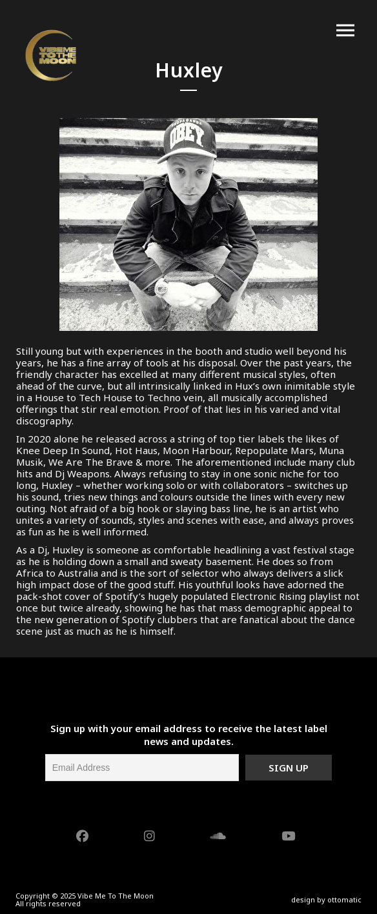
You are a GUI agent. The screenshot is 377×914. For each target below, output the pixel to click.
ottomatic (344, 899)
